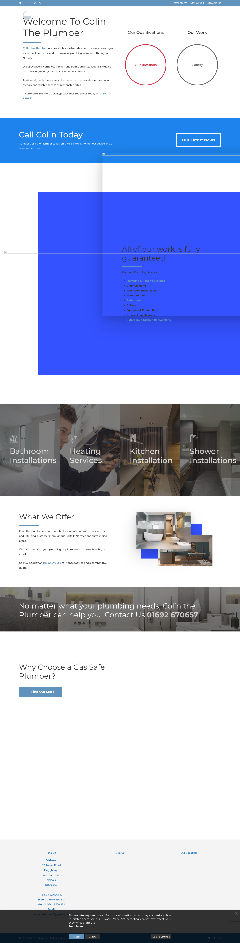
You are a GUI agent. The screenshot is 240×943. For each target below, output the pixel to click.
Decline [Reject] (92, 936)
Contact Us (59, 82)
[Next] (236, 61)
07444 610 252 (56, 904)
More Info (32, 82)
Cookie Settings (161, 936)
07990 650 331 (56, 899)
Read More (76, 926)
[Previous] (4, 61)
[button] (198, 262)
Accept (76, 936)
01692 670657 (73, 266)
